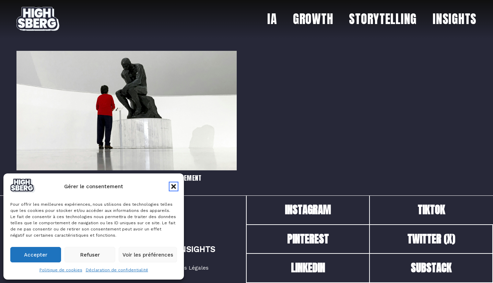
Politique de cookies (60, 270)
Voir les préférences (147, 255)
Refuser (90, 255)
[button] (173, 186)
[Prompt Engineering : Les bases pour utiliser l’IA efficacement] (126, 55)
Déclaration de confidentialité (117, 270)
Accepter (35, 255)
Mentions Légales (186, 268)
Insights (196, 249)
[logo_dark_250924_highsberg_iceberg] (38, 19)
